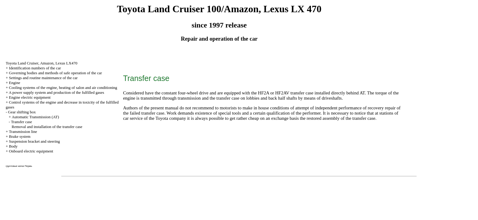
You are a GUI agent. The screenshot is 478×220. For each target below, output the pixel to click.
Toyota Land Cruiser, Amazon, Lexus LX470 (41, 63)
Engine (14, 82)
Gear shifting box (22, 112)
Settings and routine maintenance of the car (43, 77)
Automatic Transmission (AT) (35, 117)
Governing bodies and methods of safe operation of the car (55, 73)
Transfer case (21, 121)
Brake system (19, 136)
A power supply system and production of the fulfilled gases (56, 92)
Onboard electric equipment (31, 151)
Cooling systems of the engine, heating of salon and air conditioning (63, 87)
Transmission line (23, 131)
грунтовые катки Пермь (19, 166)
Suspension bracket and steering (34, 141)
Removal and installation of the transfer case (47, 126)
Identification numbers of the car (35, 68)
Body (13, 146)
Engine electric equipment (29, 97)
